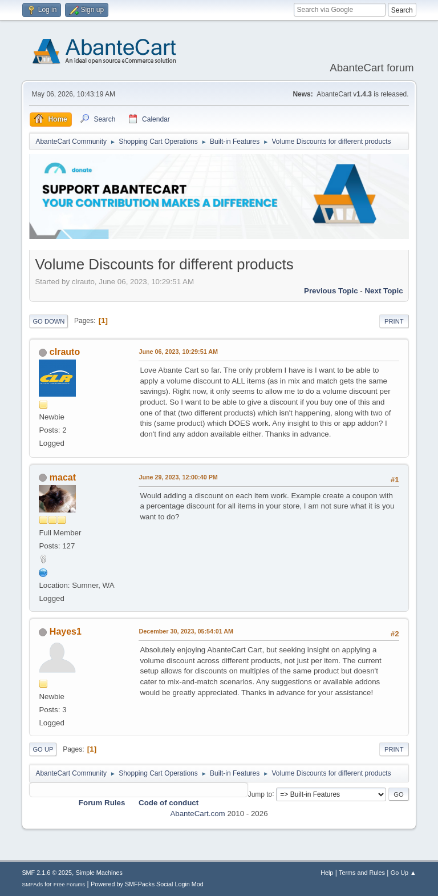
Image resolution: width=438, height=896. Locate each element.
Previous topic (331, 290)
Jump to (260, 794)
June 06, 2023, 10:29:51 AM (178, 351)
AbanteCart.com (197, 813)
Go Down (48, 321)
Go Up (43, 749)
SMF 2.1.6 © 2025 (47, 872)
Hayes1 (66, 631)
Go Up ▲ (403, 872)
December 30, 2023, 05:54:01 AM (186, 631)
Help (327, 872)
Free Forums (70, 884)
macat (63, 477)
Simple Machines (99, 872)
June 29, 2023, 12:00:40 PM (178, 477)
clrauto (65, 352)
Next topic (383, 290)
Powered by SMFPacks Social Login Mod (147, 884)
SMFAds (32, 884)
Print (394, 321)
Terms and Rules (362, 872)
